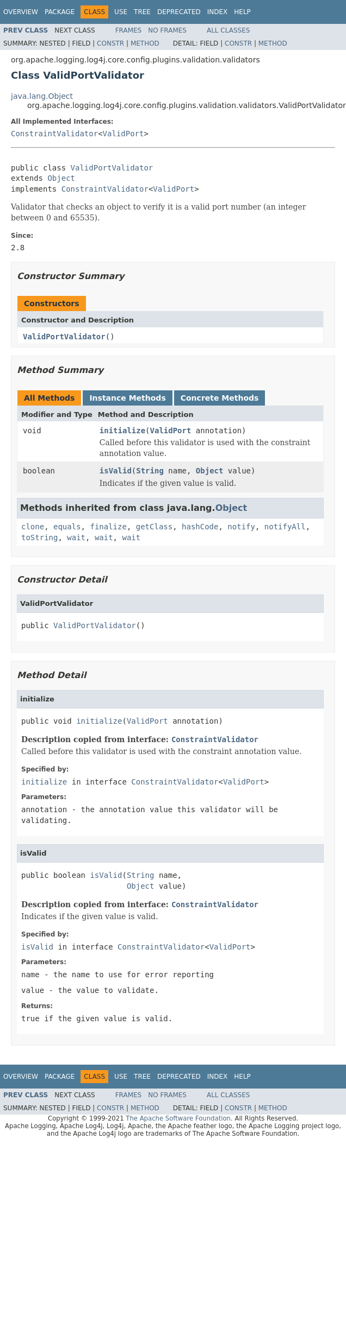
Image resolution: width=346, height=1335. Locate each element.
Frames (128, 30)
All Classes (228, 30)
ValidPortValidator (112, 167)
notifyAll (285, 526)
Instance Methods (127, 398)
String (150, 470)
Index (217, 12)
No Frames (167, 30)
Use (120, 12)
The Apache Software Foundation (178, 1118)
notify (241, 526)
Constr (110, 43)
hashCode (200, 526)
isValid (116, 470)
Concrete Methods (220, 398)
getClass (154, 526)
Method (145, 43)
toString (39, 537)
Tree (142, 12)
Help (242, 12)
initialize (122, 430)
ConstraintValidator (54, 133)
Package (60, 12)
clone (32, 526)
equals (67, 526)
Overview (20, 12)
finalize (108, 526)
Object (61, 178)
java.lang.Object (42, 96)
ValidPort (123, 133)
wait (76, 537)
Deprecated (179, 12)
